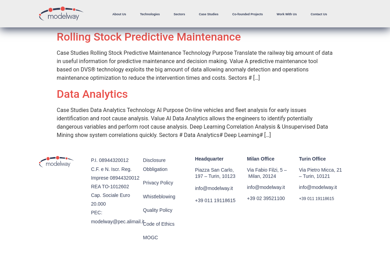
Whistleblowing (159, 196)
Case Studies (209, 14)
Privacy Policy (158, 182)
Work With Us (287, 14)
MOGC (150, 237)
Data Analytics (92, 94)
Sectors (179, 14)
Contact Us (319, 14)
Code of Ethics (159, 224)
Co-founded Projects (247, 14)
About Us (119, 14)
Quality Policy (158, 210)
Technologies (150, 14)
